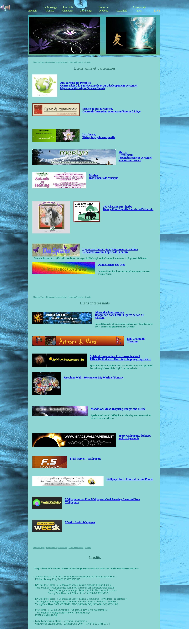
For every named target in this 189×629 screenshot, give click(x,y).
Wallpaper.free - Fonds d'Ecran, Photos (129, 479)
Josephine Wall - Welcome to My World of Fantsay (94, 377)
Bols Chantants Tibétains (136, 340)
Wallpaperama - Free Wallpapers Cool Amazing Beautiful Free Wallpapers (102, 501)
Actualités (121, 10)
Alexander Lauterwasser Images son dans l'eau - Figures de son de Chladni (119, 315)
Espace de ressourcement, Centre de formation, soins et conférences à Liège (111, 110)
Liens (157, 10)
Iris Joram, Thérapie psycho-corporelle (98, 136)
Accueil (32, 10)
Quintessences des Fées (111, 264)
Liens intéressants (76, 62)
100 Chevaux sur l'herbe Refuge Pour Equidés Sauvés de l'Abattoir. (128, 208)
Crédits (88, 62)
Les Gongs (86, 10)
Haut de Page (38, 62)
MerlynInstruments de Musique (103, 176)
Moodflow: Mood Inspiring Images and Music (118, 408)
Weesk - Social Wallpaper (80, 522)
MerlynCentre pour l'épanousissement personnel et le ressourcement (135, 156)
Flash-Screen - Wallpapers (85, 458)
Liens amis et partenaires (56, 62)
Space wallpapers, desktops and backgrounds (135, 437)
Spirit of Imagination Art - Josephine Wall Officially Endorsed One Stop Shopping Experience (120, 358)
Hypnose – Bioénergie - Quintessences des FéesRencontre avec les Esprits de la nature (110, 250)
